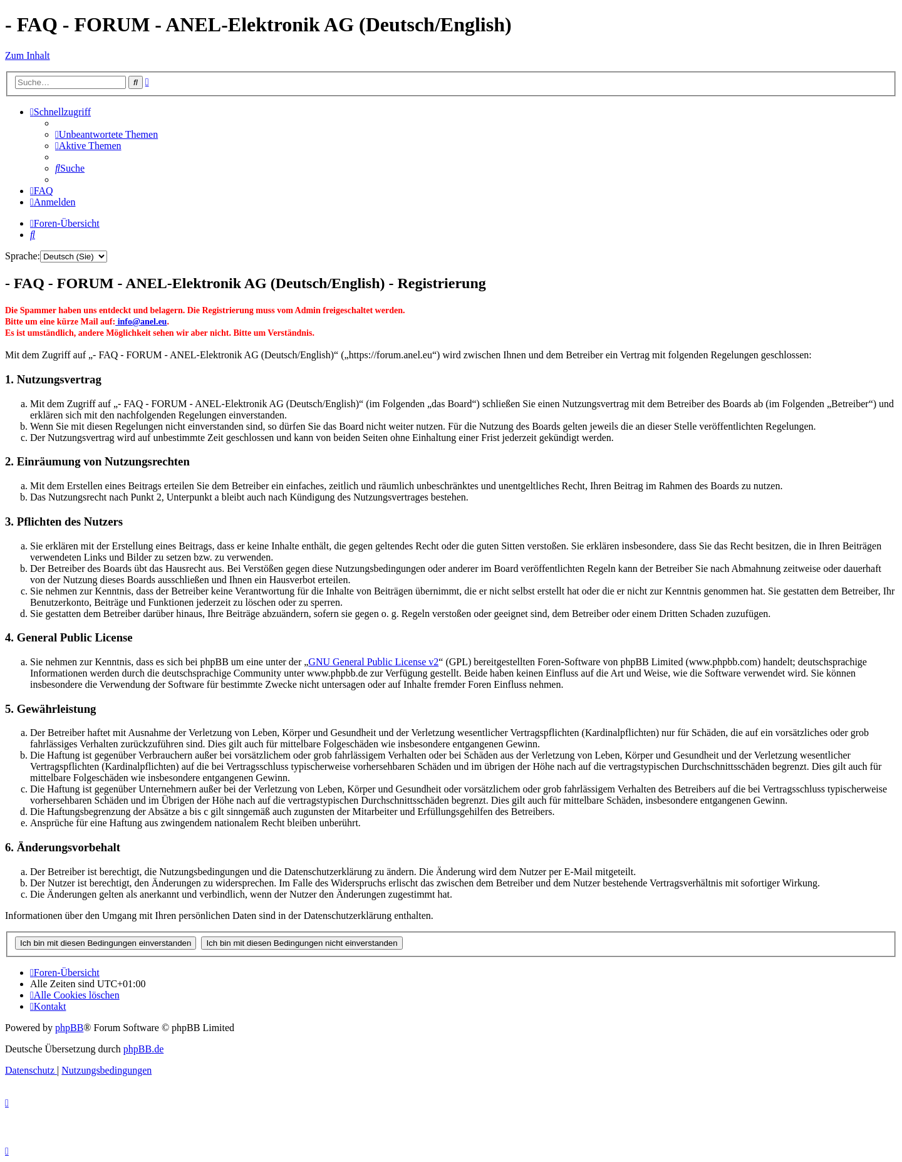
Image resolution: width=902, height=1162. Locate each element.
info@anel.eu (141, 321)
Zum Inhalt (27, 55)
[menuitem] (106, 134)
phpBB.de (143, 1049)
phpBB (69, 1027)
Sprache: (22, 256)
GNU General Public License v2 (373, 661)
